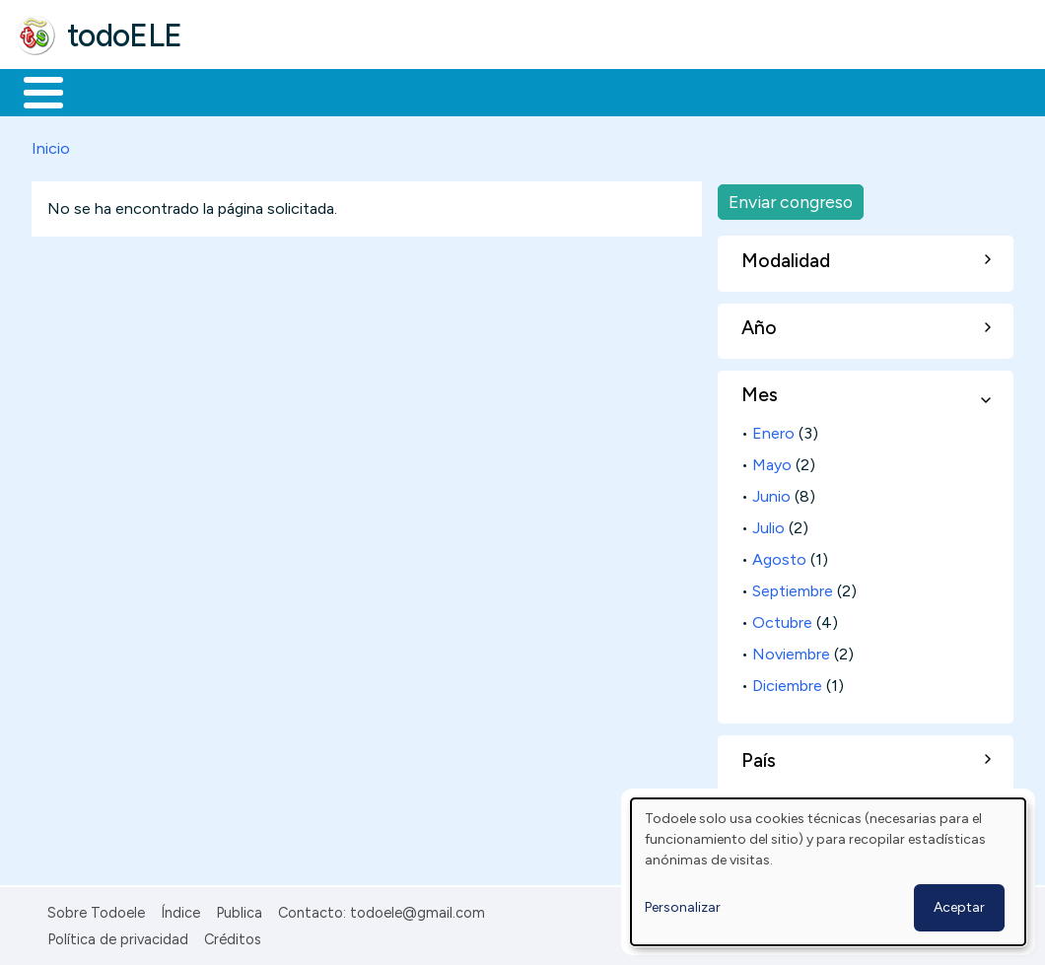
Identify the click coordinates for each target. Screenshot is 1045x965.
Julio (768, 525)
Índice (180, 910)
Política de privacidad (117, 935)
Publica (239, 910)
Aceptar (959, 907)
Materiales (110, 91)
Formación (237, 91)
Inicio (33, 91)
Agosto (779, 556)
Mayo (772, 461)
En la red (466, 91)
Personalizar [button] (683, 907)
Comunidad (721, 91)
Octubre (782, 619)
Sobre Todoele (96, 910)
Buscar (810, 91)
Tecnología (589, 91)
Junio (771, 493)
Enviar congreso (791, 197)
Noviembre (791, 651)
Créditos (232, 935)
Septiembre (792, 588)
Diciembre (787, 681)
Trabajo (355, 91)
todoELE (124, 35)
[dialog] (828, 871)
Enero (773, 430)
